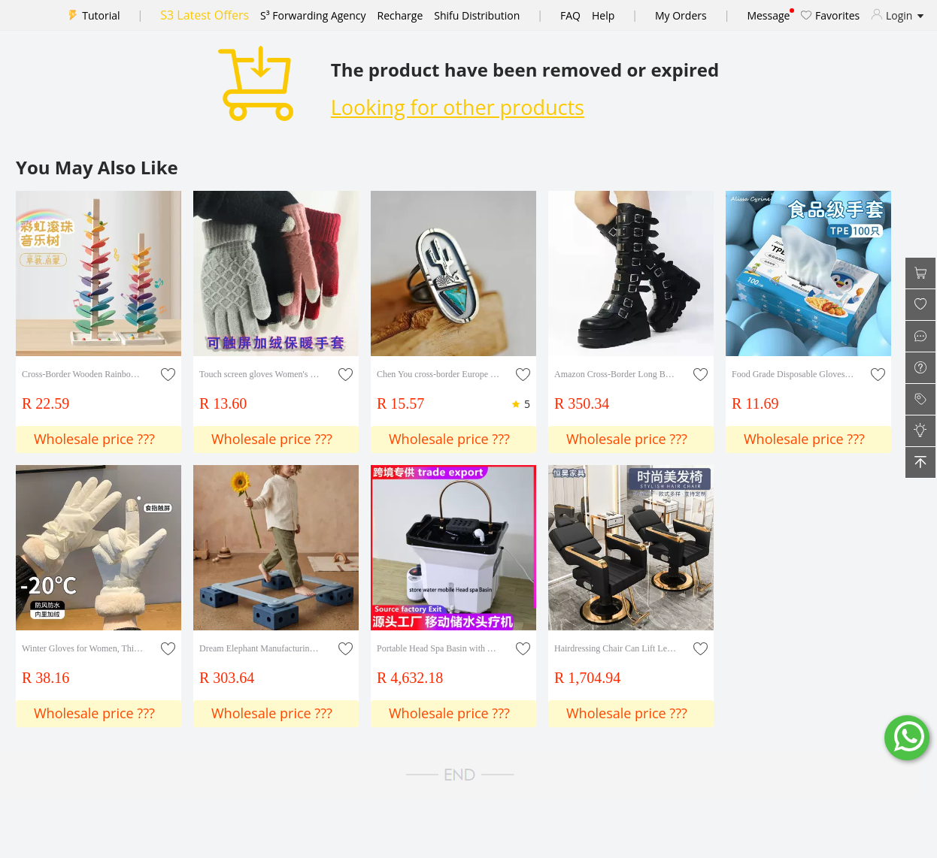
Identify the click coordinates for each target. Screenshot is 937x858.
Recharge (400, 15)
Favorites (830, 15)
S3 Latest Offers (204, 15)
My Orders (681, 15)
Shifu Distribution (477, 15)
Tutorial (101, 15)
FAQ (570, 15)
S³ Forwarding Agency (312, 15)
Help (603, 15)
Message (768, 15)
